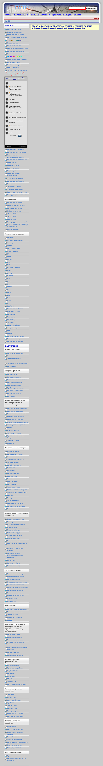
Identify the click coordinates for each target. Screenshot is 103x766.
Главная (8, 15)
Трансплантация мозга (15, 640)
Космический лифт (13, 541)
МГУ (8, 265)
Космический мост (13, 538)
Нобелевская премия (14, 211)
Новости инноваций (14, 29)
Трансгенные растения (15, 457)
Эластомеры (11, 356)
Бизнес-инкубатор (13, 325)
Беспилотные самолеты (15, 519)
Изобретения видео (14, 65)
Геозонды (10, 443)
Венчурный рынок (13, 62)
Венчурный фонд (13, 339)
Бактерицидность (13, 711)
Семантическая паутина (15, 585)
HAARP (9, 620)
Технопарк (11, 322)
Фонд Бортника (12, 251)
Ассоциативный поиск (15, 590)
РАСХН (8, 21)
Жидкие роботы (12, 670)
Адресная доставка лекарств (17, 492)
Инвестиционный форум (15, 205)
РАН (8, 254)
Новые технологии (13, 43)
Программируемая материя (16, 684)
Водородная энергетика (15, 416)
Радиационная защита (15, 713)
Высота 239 (11, 673)
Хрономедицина (13, 462)
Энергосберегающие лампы (17, 380)
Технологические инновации (17, 70)
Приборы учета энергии (15, 388)
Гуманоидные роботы (15, 668)
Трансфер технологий (15, 189)
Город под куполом (14, 748)
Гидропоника (11, 726)
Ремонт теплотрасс (14, 393)
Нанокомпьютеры (13, 579)
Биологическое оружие (15, 716)
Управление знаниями (15, 178)
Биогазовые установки (15, 729)
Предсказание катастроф (16, 756)
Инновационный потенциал (17, 159)
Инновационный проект (15, 181)
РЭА (8, 278)
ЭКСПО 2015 (11, 219)
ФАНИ (9, 297)
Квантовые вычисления (15, 576)
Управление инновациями (16, 54)
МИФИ (9, 273)
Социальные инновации (15, 149)
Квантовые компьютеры (15, 574)
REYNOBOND (11, 366)
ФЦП (9, 303)
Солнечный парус (13, 532)
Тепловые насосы (13, 440)
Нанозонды (11, 470)
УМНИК (9, 245)
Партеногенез (12, 476)
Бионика (10, 495)
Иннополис (11, 314)
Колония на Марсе (13, 563)
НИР (8, 330)
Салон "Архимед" (13, 229)
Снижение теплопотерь (15, 390)
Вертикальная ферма (14, 745)
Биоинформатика (13, 473)
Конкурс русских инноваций (17, 222)
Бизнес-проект (12, 184)
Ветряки (10, 427)
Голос (19, 135)
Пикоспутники (12, 522)
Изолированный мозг (14, 637)
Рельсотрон (11, 697)
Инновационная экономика (16, 152)
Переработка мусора (14, 737)
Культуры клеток (13, 451)
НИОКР (9, 333)
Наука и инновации (14, 46)
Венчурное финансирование (17, 59)
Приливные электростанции (17, 408)
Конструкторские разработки (17, 195)
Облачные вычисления (15, 595)
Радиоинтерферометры (15, 612)
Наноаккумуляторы (14, 377)
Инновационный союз (15, 309)
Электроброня (12, 705)
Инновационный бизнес (15, 51)
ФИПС (9, 289)
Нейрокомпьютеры (14, 593)
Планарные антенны (14, 617)
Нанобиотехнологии (14, 465)
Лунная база (11, 560)
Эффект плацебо (13, 500)
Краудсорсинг (12, 598)
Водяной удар (12, 708)
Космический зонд (13, 566)
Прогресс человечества (15, 34)
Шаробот (10, 679)
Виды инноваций (13, 67)
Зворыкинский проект (15, 240)
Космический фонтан (14, 535)
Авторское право (13, 165)
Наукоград (11, 319)
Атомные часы (12, 614)
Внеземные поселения (39, 15)
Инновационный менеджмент (17, 48)
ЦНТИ (9, 292)
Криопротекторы (13, 509)
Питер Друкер (12, 162)
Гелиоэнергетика (13, 430)
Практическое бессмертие (62, 15)
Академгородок (12, 328)
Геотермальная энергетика (16, 414)
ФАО (9, 300)
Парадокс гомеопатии (14, 498)
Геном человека (12, 481)
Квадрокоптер (12, 527)
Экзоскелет (98, 18)
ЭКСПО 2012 (11, 216)
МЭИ (8, 284)
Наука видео (11, 171)
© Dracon (8, 146)
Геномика (10, 479)
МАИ (8, 281)
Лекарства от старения (15, 503)
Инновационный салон (15, 202)
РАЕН (9, 262)
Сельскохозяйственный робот (17, 742)
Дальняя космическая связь (17, 609)
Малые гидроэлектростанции (17, 422)
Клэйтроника (11, 601)
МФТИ (9, 270)
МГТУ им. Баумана (13, 267)
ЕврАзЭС (10, 306)
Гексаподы (11, 676)
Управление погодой (14, 739)
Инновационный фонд (15, 341)
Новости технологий (14, 32)
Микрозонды (11, 468)
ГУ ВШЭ (10, 276)
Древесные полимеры (15, 353)
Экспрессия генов (13, 487)
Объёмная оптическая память (17, 587)
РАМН (9, 256)
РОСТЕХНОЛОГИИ (13, 311)
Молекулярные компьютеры (17, 582)
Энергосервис (12, 374)
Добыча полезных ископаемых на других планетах (15, 555)
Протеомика (11, 484)
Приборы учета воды (14, 382)
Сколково (77, 15)
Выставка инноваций (14, 208)
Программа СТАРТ (13, 248)
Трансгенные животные (15, 459)
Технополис (11, 317)
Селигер (10, 243)
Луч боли (10, 703)
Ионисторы (11, 396)
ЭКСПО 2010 (11, 213)
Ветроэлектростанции (15, 419)
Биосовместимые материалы (17, 490)
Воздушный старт (13, 530)
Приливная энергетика (15, 411)
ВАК (8, 295)
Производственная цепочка (17, 192)
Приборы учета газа (14, 385)
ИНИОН (9, 287)
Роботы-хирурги (13, 665)
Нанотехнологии (20, 15)
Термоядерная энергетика (16, 425)
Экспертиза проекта (14, 186)
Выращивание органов (15, 454)
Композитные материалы (16, 524)
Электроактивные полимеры (17, 363)
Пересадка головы (13, 634)
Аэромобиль (11, 681)
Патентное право (13, 168)
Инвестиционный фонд (15, 336)
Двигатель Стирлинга (14, 700)
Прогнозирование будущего (17, 37)
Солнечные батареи (14, 433)
